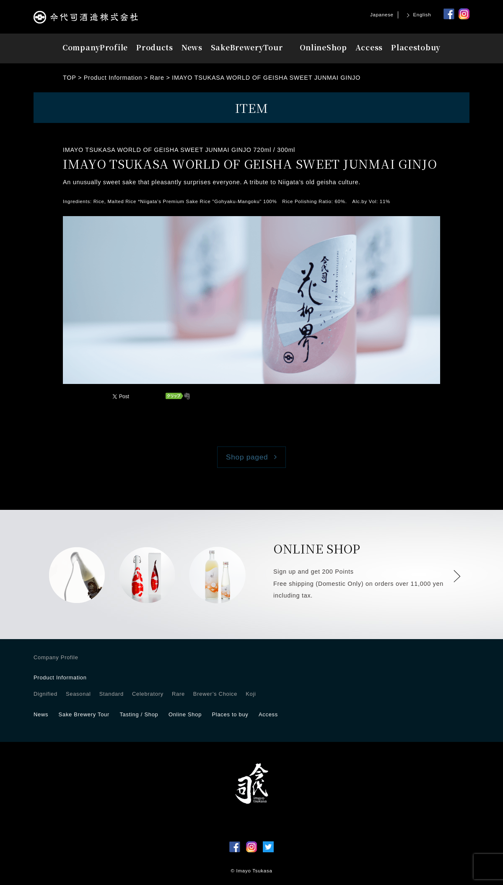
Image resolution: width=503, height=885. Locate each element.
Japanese (382, 14)
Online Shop (185, 714)
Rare (178, 694)
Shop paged (247, 457)
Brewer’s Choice (215, 694)
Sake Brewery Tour (84, 714)
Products (154, 47)
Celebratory (147, 694)
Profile (95, 47)
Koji (251, 694)
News (191, 47)
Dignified (45, 694)
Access (369, 47)
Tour (247, 47)
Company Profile (56, 657)
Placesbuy (416, 47)
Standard (111, 694)
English (422, 14)
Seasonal (78, 694)
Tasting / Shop (138, 714)
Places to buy (230, 714)
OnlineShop (323, 47)
